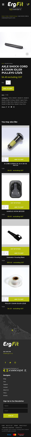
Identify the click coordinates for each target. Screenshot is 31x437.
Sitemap (16, 425)
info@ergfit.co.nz (8, 353)
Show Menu (3, 4)
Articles (5, 395)
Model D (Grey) (13, 16)
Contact (5, 387)
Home (3, 16)
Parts (7, 16)
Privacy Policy (23, 425)
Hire (4, 381)
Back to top (9, 425)
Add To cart (19, 159)
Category (5, 98)
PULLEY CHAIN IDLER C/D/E (15, 303)
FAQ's (5, 393)
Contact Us (18, 427)
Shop (4, 379)
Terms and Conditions (8, 427)
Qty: (3, 82)
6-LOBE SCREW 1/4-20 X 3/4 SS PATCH (15, 164)
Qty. (3, 159)
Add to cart (7, 88)
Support (5, 384)
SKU (3, 95)
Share (3, 107)
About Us (6, 390)
